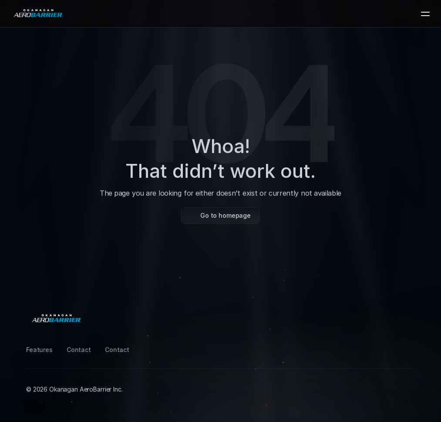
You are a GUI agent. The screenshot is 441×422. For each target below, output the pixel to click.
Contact (79, 349)
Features (39, 349)
